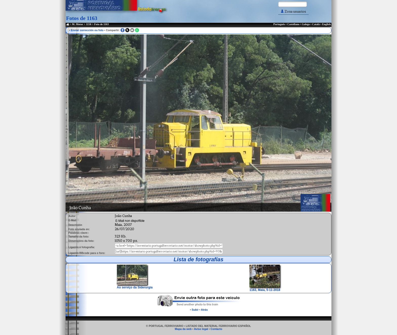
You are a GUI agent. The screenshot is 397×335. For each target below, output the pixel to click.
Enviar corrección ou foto (87, 30)
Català (316, 24)
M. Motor (77, 24)
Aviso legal (201, 328)
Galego (306, 24)
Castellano (293, 24)
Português (279, 24)
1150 (88, 24)
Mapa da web (183, 328)
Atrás (204, 309)
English (326, 24)
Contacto (216, 328)
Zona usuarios (293, 11)
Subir (195, 309)
